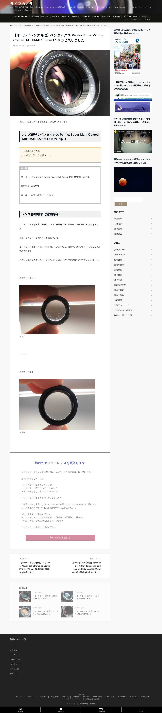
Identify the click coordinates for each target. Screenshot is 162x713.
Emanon (92, 704)
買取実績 (55, 17)
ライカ (12, 655)
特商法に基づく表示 (146, 18)
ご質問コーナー (126, 18)
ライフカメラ (22, 4)
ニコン (12, 646)
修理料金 (65, 17)
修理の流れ (106, 17)
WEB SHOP (25, 17)
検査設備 (116, 17)
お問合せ (35, 17)
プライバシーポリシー (136, 18)
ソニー (12, 678)
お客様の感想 (86, 18)
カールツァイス (16, 660)
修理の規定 (96, 17)
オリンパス (14, 669)
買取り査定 (45, 17)
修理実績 (75, 17)
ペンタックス (15, 664)
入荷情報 (118, 219)
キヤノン (13, 650)
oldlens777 (32, 46)
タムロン (13, 674)
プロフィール (15, 18)
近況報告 (118, 229)
